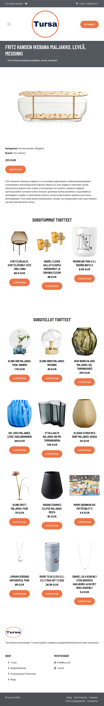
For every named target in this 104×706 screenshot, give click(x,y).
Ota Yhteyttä (80, 697)
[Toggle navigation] (9, 24)
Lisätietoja (15, 169)
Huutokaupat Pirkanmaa (23, 673)
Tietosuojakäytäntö (75, 700)
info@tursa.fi (92, 3)
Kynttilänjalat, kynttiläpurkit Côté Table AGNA (19, 265)
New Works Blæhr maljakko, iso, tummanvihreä (84, 364)
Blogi (13, 679)
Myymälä (89, 24)
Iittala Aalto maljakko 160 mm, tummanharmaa (52, 436)
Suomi (82, 3)
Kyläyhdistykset (18, 668)
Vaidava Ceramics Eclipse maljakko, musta (52, 508)
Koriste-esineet (26, 148)
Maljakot (39, 148)
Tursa (13, 662)
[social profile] (26, 3)
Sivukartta (92, 700)
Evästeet (93, 697)
